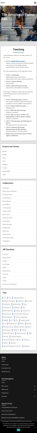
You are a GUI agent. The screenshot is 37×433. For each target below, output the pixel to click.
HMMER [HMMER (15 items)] (6, 320)
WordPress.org (6, 371)
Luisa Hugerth (6, 221)
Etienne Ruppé (6, 201)
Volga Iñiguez (6, 241)
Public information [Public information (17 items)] (9, 333)
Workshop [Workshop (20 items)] (26, 346)
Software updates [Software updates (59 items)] (16, 336)
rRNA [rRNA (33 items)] (30, 333)
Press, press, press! (7, 411)
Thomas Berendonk (7, 237)
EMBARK (4, 164)
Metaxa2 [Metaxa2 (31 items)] (29, 323)
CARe (4, 158)
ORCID (4, 267)
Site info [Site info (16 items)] (6, 336)
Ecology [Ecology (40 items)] (18, 310)
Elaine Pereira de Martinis (9, 191)
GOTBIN (4, 168)
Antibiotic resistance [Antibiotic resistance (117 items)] (9, 301)
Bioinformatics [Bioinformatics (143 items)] (17, 304)
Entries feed (5, 364)
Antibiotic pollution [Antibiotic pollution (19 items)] (18, 297)
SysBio (4, 277)
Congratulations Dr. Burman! (9, 407)
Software (4, 396)
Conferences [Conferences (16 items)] (7, 307)
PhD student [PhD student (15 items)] (7, 330)
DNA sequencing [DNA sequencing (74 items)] (8, 310)
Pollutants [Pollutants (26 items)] (16, 330)
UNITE (4, 174)
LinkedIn (4, 261)
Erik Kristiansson (7, 198)
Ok (18, 429)
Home (3, 382)
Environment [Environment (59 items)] (7, 314)
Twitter (4, 281)
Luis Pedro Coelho (7, 218)
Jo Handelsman (6, 208)
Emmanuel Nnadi (7, 194)
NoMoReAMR (6, 171)
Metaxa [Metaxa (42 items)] (22, 323)
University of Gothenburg (9, 284)
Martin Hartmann (7, 224)
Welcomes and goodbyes (9, 414)
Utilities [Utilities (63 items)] (6, 343)
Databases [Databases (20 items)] (17, 307)
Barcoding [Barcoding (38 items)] (29, 301)
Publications (5, 393)
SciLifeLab (5, 274)
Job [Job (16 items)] (5, 323)
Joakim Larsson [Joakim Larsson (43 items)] (25, 320)
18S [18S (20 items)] (10, 297)
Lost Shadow (6, 264)
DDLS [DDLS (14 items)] (23, 307)
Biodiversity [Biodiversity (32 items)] (7, 304)
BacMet (4, 151)
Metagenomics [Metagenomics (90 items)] (12, 323)
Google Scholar (6, 257)
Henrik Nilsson (6, 204)
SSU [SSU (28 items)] (19, 339)
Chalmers (5, 254)
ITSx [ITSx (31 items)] (16, 320)
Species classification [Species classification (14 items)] (10, 339)
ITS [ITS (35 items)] (12, 320)
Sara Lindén (5, 231)
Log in (3, 361)
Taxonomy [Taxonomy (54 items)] (26, 339)
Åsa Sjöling (5, 188)
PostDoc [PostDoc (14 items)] (24, 330)
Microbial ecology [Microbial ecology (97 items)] (8, 327)
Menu (3, 3)
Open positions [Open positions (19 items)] (20, 327)
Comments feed (6, 368)
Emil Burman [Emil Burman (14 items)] (26, 310)
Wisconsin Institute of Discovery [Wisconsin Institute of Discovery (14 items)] (12, 346)
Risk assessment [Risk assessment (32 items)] (21, 333)
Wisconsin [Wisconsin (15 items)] (13, 343)
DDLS (3, 161)
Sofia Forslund (6, 234)
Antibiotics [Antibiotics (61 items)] (21, 301)
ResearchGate (6, 271)
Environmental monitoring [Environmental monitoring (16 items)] (20, 314)
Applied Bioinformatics (18, 61)
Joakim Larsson (6, 211)
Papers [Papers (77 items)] (29, 327)
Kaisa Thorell (6, 214)
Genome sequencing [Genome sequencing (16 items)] (21, 317)
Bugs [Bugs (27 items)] (25, 304)
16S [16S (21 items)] (5, 297)
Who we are (5, 386)
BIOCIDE (4, 154)
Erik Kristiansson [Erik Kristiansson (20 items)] (8, 317)
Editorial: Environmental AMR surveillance (13, 417)
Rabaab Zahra (6, 227)
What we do (5, 389)
